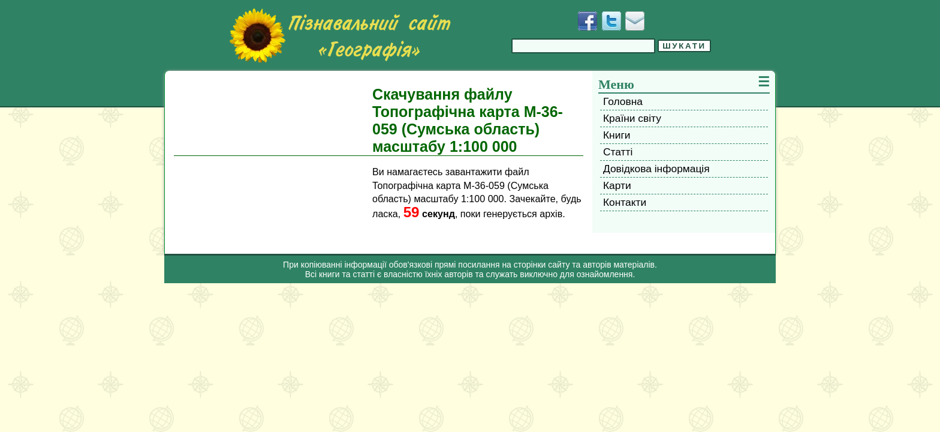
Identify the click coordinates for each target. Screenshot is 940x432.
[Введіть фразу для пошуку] (583, 45)
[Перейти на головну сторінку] (340, 35)
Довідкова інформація (656, 169)
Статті (617, 152)
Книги (616, 135)
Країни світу (632, 118)
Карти (617, 185)
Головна (623, 101)
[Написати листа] (634, 21)
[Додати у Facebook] (587, 21)
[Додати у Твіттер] (611, 21)
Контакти (624, 202)
